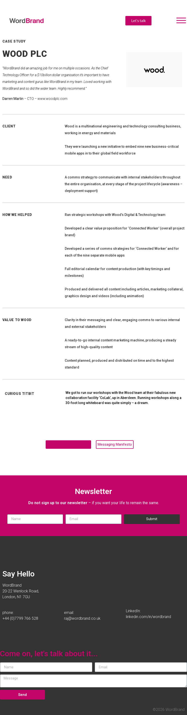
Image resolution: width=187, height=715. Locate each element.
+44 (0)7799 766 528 (20, 618)
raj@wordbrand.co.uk (82, 618)
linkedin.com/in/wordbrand (148, 616)
